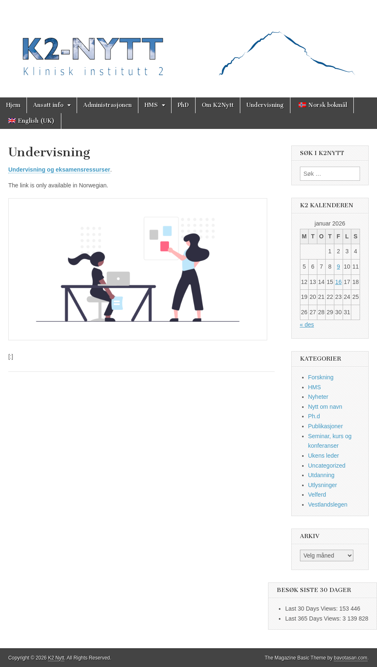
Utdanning (321, 475)
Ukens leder (323, 455)
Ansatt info (48, 105)
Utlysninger (322, 485)
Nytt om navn (325, 406)
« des (307, 324)
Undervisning (265, 105)
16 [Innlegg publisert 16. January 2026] (338, 282)
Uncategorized (327, 465)
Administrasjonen (107, 105)
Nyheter (318, 396)
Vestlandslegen (328, 504)
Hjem (13, 105)
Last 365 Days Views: (313, 618)
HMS (151, 105)
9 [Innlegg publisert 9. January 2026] (338, 266)
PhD (183, 105)
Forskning (321, 377)
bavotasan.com (350, 658)
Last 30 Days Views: (312, 608)
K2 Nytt (56, 658)
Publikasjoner (325, 426)
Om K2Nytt (218, 105)
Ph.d (314, 416)
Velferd (317, 494)
